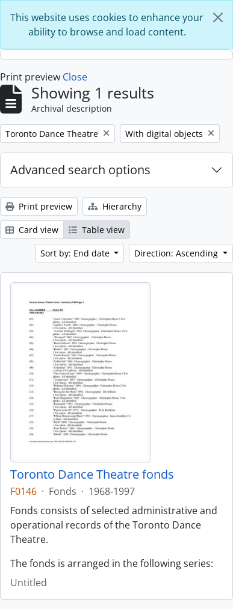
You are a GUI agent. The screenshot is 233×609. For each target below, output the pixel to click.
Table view (97, 229)
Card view (31, 229)
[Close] (217, 17)
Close (75, 76)
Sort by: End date (76, 253)
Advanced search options (80, 170)
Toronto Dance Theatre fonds (92, 474)
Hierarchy (114, 206)
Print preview (38, 206)
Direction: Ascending (177, 253)
